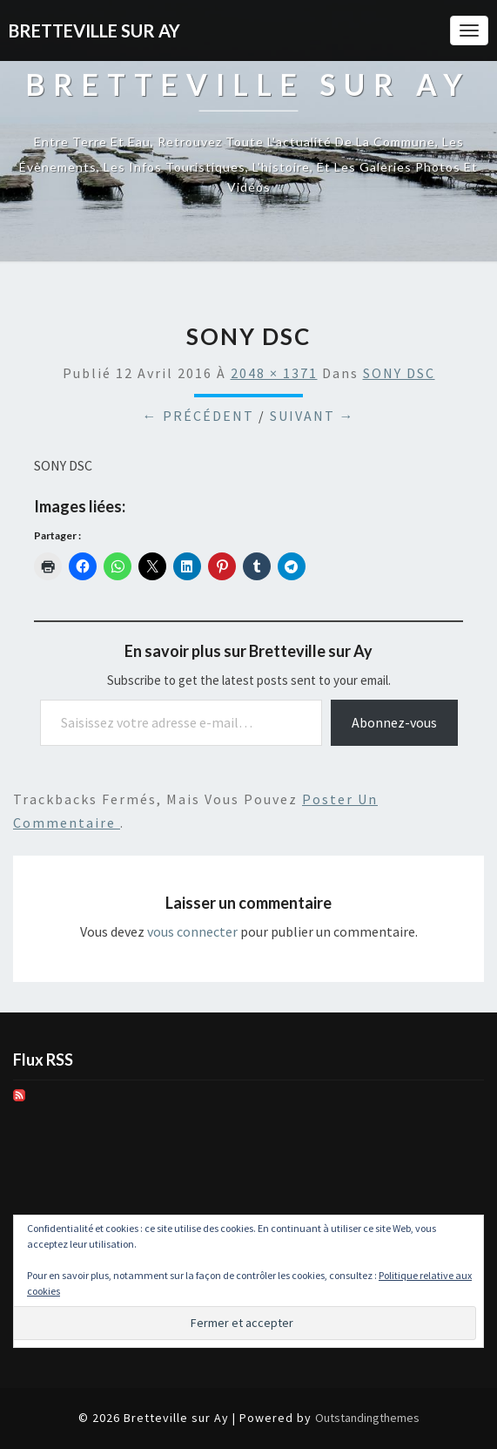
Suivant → (312, 415)
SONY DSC (399, 373)
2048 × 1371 (274, 373)
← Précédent (198, 415)
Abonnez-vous (394, 722)
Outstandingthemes (367, 1417)
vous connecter (192, 931)
